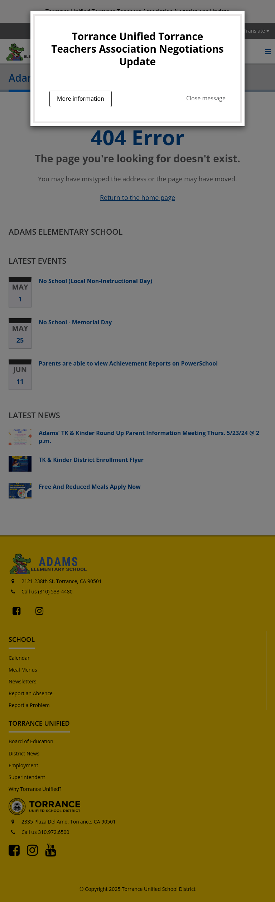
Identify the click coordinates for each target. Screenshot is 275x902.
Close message (206, 98)
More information (80, 98)
